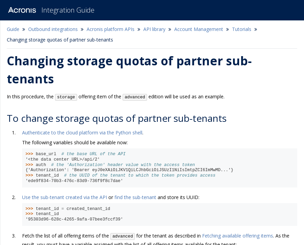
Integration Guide (67, 10)
